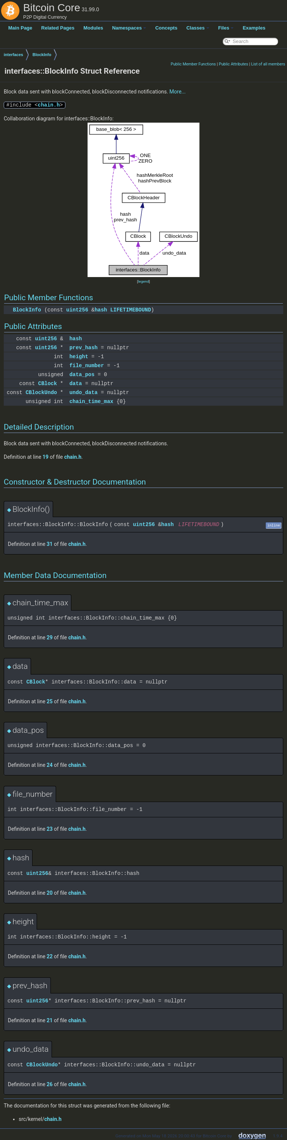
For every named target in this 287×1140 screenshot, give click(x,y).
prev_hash (84, 347)
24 (50, 765)
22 (50, 956)
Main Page (20, 28)
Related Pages (57, 28)
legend (143, 281)
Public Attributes (233, 64)
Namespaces (129, 28)
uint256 (77, 309)
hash (101, 309)
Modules (93, 28)
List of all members (268, 64)
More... (177, 92)
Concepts (166, 28)
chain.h (49, 104)
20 (50, 893)
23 (50, 829)
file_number (87, 365)
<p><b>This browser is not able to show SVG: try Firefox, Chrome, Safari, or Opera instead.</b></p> (143, 200)
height (79, 356)
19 (46, 457)
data (76, 383)
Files (226, 28)
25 (50, 701)
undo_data (84, 392)
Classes (197, 28)
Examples (254, 28)
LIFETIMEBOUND (130, 309)
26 (50, 1084)
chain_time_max (92, 401)
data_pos (82, 374)
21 (50, 1020)
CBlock (47, 383)
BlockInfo (42, 54)
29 (50, 637)
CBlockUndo (41, 392)
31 (50, 544)
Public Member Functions (193, 64)
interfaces (13, 54)
